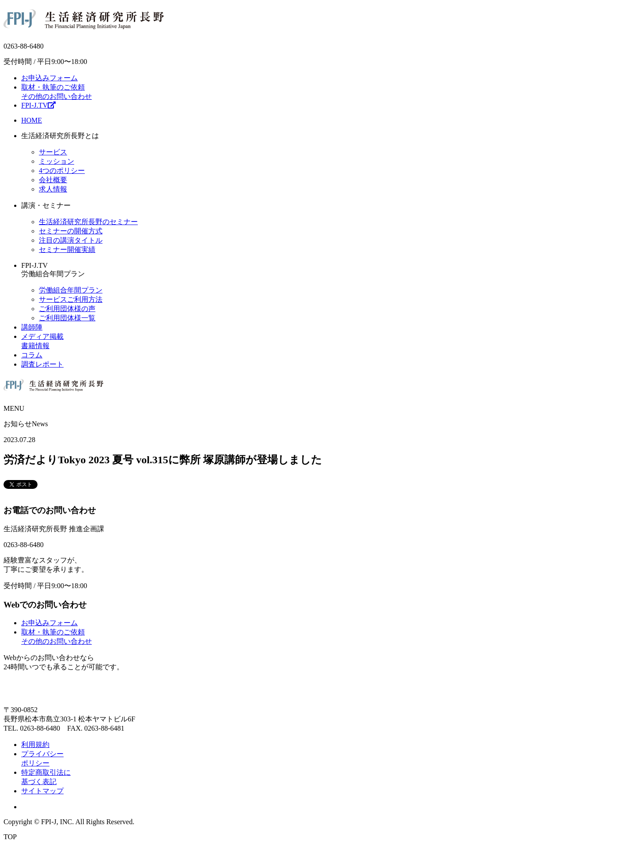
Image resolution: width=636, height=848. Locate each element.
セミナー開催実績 (67, 249)
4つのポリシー (62, 170)
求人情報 (53, 189)
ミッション (56, 161)
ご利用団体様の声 (67, 308)
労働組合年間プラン (70, 290)
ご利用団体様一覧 (67, 318)
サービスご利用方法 (70, 299)
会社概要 (53, 180)
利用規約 (35, 744)
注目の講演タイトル (70, 240)
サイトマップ (42, 791)
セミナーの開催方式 (70, 231)
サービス (53, 152)
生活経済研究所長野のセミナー (88, 221)
